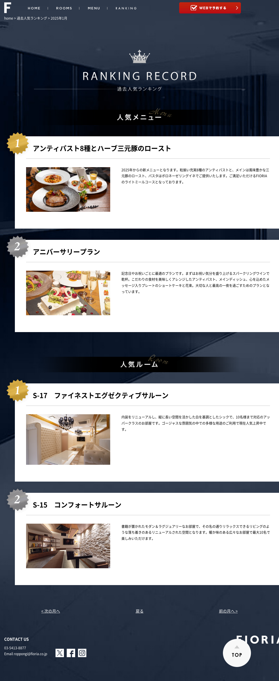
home (8, 18)
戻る (140, 611)
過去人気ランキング (32, 18)
